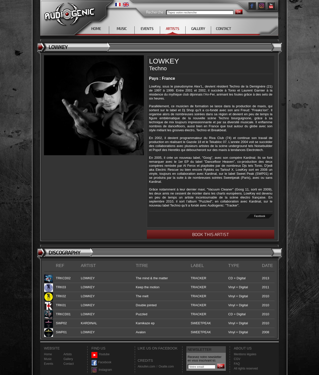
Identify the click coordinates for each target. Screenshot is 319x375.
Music (48, 359)
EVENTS (147, 28)
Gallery (68, 359)
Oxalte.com (166, 366)
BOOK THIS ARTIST (210, 234)
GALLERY (198, 28)
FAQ (237, 364)
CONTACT (223, 28)
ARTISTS (172, 28)
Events (48, 364)
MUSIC (122, 28)
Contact (68, 364)
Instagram (101, 370)
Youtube (100, 354)
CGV (237, 359)
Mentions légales (245, 354)
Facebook (259, 216)
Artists (67, 354)
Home (48, 354)
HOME (96, 28)
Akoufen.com (146, 366)
